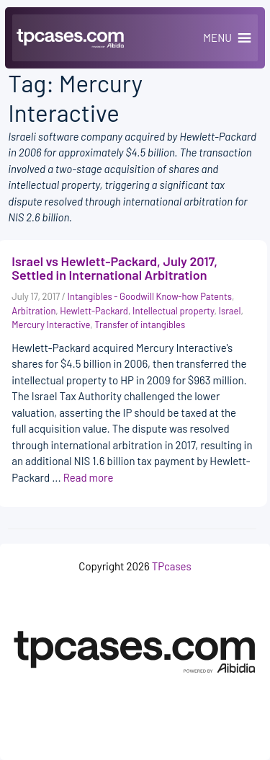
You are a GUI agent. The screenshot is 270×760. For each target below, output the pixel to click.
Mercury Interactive (51, 324)
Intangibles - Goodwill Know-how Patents (150, 296)
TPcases (172, 566)
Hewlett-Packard (94, 311)
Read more (88, 477)
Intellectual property (173, 311)
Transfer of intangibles (139, 324)
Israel (230, 311)
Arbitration (33, 311)
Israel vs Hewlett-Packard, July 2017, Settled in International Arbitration (114, 268)
